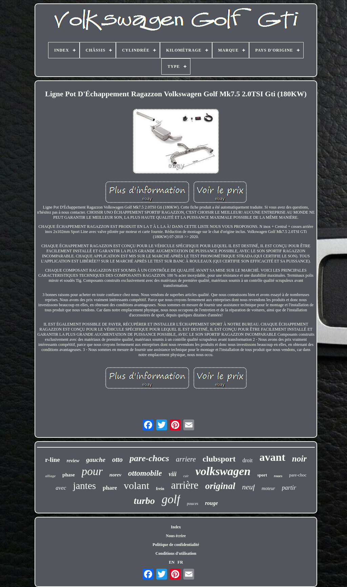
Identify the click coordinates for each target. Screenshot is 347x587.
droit (247, 460)
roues (278, 476)
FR (180, 562)
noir (299, 458)
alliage (50, 476)
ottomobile (145, 473)
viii (173, 474)
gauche (95, 459)
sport (262, 474)
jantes (84, 485)
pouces (192, 503)
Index (176, 527)
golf (171, 499)
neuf (248, 487)
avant (272, 457)
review (73, 460)
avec (61, 488)
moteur (268, 488)
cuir (186, 476)
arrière (185, 485)
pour (92, 471)
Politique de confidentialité (175, 544)
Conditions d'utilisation (176, 553)
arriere (186, 459)
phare (110, 488)
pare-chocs (149, 458)
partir (289, 487)
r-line (52, 459)
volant (136, 485)
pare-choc (297, 474)
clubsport (219, 458)
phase (68, 474)
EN (172, 562)
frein (160, 488)
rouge (211, 503)
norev (115, 474)
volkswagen (223, 471)
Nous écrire (176, 535)
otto (117, 459)
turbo (144, 500)
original (220, 486)
